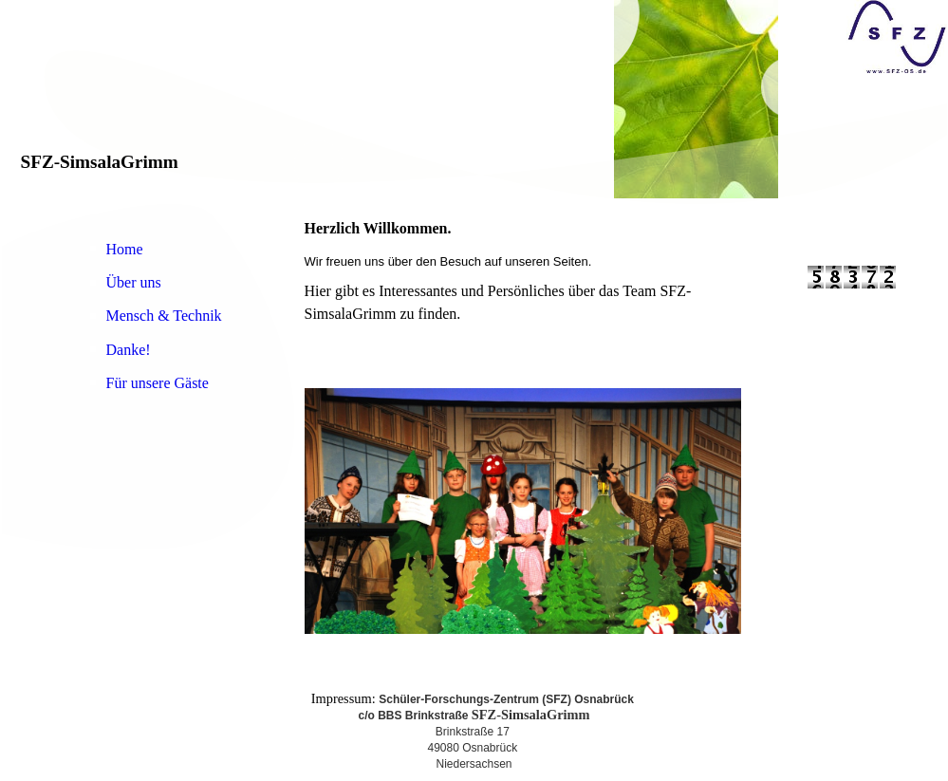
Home (124, 249)
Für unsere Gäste (157, 383)
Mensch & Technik (164, 315)
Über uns (133, 282)
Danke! (128, 350)
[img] (474, 102)
